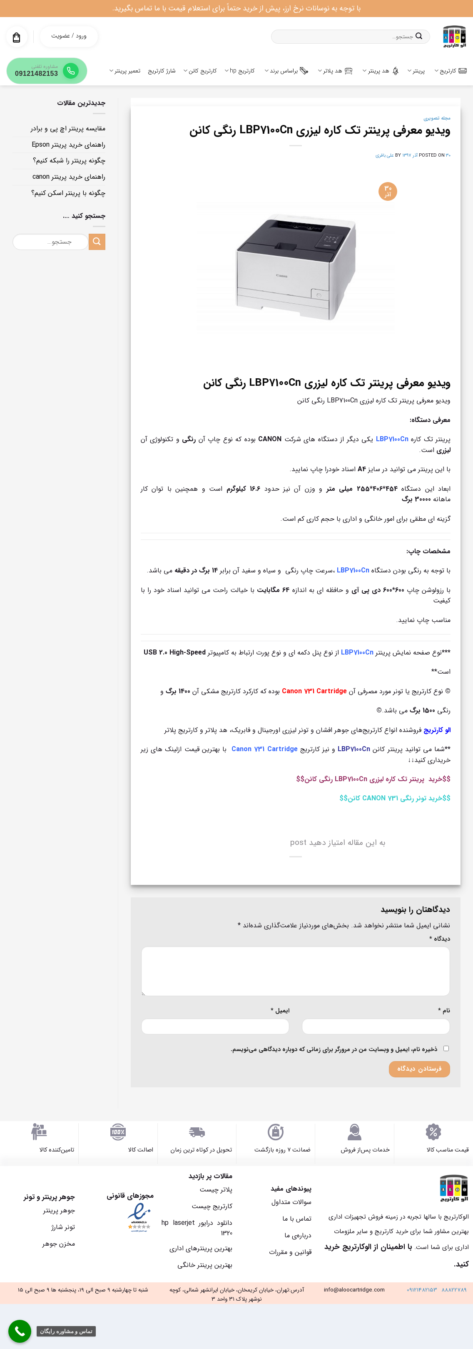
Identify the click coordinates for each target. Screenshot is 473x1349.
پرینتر (416, 70)
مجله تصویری (437, 118)
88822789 (454, 1290)
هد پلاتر (335, 70)
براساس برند (286, 70)
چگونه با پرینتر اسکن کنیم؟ (68, 193)
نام (444, 1011)
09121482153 (422, 1290)
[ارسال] (419, 37)
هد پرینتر (380, 70)
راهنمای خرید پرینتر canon (68, 177)
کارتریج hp (239, 70)
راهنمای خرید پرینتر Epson (68, 145)
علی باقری (385, 155)
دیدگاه (439, 939)
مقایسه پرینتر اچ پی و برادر (68, 128)
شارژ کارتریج (162, 70)
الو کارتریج (437, 730)
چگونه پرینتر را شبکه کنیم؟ (69, 160)
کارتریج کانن (200, 70)
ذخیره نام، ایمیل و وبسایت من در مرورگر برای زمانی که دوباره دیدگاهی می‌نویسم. (334, 1049)
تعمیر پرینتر (124, 70)
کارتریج (450, 70)
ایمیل (280, 1011)
